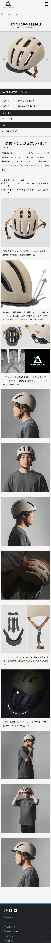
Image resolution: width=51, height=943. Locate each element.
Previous (3, 59)
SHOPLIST (11, 922)
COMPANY (11, 927)
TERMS (10, 936)
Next (47, 59)
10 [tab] (37, 85)
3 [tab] (18, 85)
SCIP (18, 14)
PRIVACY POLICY (13, 931)
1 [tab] (13, 85)
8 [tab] (32, 85)
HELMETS (8, 14)
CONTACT (10, 941)
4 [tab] (21, 85)
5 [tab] (24, 85)
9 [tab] (35, 85)
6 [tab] (27, 85)
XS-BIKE (10, 917)
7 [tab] (29, 85)
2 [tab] (16, 85)
